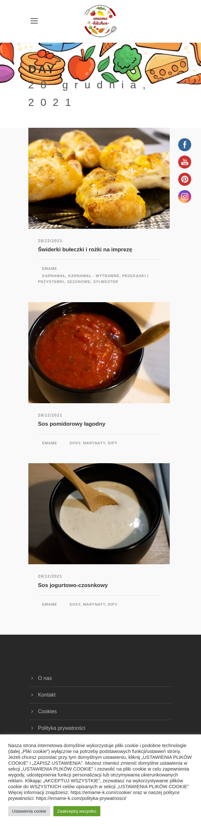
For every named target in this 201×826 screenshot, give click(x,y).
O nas (45, 678)
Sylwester (105, 282)
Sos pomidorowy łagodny (72, 424)
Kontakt (47, 695)
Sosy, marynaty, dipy (93, 443)
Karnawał (54, 276)
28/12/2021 (50, 241)
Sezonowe (79, 282)
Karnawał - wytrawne (94, 276)
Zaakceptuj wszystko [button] (76, 811)
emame (49, 269)
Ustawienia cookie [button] (29, 811)
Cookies (47, 711)
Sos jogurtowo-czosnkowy (73, 585)
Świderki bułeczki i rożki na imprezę (85, 249)
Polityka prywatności (61, 728)
